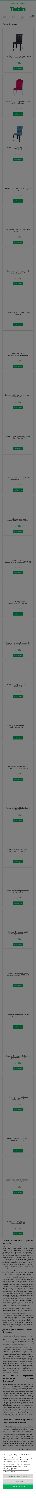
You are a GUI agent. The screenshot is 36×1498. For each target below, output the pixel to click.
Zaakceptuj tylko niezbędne (18, 1476)
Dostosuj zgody (18, 1481)
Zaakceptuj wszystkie (18, 1486)
